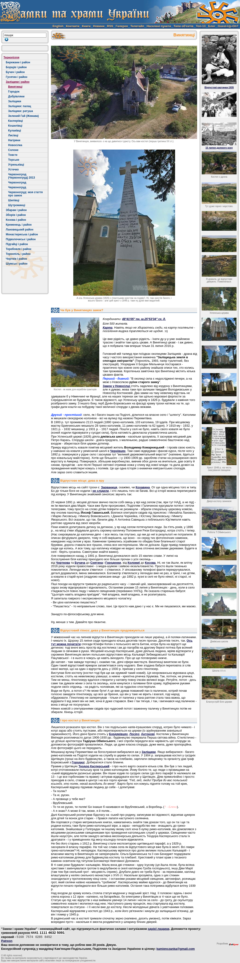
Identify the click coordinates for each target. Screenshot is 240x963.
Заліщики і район (17, 81)
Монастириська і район (22, 234)
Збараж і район (16, 210)
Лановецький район (19, 229)
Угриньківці (16, 164)
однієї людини (158, 929)
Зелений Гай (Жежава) (23, 116)
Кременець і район (19, 224)
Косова (150, 562)
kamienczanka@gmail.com (176, 948)
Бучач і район (15, 72)
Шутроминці (16, 205)
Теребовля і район (18, 249)
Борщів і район (16, 67)
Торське (13, 159)
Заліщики (14, 101)
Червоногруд (17, 187)
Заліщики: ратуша (20, 111)
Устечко (13, 169)
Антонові (148, 734)
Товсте (12, 155)
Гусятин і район (16, 77)
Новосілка (15, 145)
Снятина (96, 562)
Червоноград (17, 182)
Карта (107, 327)
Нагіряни (14, 140)
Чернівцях (118, 451)
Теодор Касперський (93, 766)
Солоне (13, 150)
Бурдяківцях (118, 734)
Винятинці (15, 86)
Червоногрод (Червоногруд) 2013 (21, 176)
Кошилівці (15, 125)
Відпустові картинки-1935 (219, 87)
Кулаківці (14, 130)
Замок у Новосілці (117, 386)
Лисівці (13, 135)
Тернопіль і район (18, 254)
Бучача (80, 562)
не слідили (101, 491)
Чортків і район (16, 258)
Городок (13, 91)
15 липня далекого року (219, 148)
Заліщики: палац (19, 106)
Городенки (113, 562)
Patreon (6, 941)
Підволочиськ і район (21, 239)
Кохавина (143, 487)
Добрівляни (16, 96)
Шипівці (13, 200)
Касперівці (15, 120)
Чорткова (63, 562)
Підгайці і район (17, 244)
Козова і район (16, 219)
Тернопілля (11, 57)
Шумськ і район (16, 263)
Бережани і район (18, 62)
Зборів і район (16, 215)
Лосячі (134, 734)
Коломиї (134, 562)
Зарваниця (109, 487)
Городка (78, 762)
